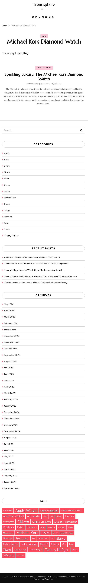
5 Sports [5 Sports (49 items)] (7, 510)
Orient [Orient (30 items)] (55, 533)
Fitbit (6, 178)
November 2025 (11, 342)
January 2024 (10, 482)
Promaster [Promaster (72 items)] (22, 538)
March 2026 (9, 317)
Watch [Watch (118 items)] (8, 555)
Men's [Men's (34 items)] (70, 527)
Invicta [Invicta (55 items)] (51, 527)
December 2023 (11, 488)
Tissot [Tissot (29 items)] (71, 544)
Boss (6, 159)
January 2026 (10, 329)
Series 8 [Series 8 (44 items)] (55, 544)
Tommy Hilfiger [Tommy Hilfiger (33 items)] (35, 550)
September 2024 (12, 431)
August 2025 (10, 361)
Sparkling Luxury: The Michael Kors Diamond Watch (44, 76)
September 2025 (12, 355)
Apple (7, 153)
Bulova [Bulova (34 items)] (59, 516)
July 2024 (8, 444)
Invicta (7, 191)
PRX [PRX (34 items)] (33, 538)
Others (7, 210)
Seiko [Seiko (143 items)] (61, 538)
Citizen (7, 172)
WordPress (49, 579)
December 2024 (11, 412)
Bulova (7, 166)
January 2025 (10, 405)
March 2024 (9, 469)
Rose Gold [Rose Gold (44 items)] (43, 538)
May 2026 (9, 304)
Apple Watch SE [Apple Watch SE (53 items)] (49, 510)
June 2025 (9, 374)
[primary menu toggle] (43, 9)
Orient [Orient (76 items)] (45, 533)
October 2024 (10, 425)
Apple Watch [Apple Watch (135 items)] (26, 510)
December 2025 (11, 336)
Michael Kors (44, 68)
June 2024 (9, 450)
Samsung (8, 216)
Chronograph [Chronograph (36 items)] (8, 522)
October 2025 (10, 348)
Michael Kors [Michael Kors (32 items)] (8, 533)
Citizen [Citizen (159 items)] (23, 521)
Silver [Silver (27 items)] (64, 544)
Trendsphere (44, 4)
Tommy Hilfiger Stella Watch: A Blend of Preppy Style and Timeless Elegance (40, 276)
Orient (7, 204)
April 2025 (9, 386)
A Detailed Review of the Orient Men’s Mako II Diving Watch (32, 257)
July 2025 (8, 367)
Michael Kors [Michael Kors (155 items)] (27, 532)
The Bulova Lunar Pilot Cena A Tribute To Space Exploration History (35, 282)
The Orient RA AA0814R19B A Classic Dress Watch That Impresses (36, 263)
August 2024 (10, 437)
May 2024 (9, 456)
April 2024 (9, 463)
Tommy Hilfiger (11, 235)
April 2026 (9, 310)
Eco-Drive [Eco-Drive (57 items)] (8, 527)
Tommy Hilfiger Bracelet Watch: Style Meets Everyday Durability (34, 270)
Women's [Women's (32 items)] (20, 555)
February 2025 (11, 399)
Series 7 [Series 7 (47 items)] (44, 544)
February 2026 (11, 323)
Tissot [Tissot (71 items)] (7, 549)
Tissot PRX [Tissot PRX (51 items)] (20, 549)
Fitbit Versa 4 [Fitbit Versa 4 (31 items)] (32, 527)
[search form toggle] (53, 17)
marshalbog (34, 83)
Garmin (7, 185)
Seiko (6, 223)
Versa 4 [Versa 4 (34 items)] (75, 550)
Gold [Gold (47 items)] (42, 527)
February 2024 (11, 475)
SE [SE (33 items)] (52, 538)
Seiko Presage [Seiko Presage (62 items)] (29, 544)
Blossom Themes (78, 576)
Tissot (7, 229)
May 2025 (9, 380)
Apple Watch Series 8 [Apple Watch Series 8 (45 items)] (13, 516)
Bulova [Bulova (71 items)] (69, 516)
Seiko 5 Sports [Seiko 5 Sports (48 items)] (10, 544)
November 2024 (11, 418)
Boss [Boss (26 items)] (51, 516)
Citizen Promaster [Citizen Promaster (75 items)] (65, 522)
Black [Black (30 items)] (45, 516)
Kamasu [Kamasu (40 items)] (61, 527)
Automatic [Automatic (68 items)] (33, 516)
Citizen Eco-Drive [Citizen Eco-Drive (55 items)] (41, 521)
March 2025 (9, 393)
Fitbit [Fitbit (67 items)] (20, 527)
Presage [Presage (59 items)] (7, 538)
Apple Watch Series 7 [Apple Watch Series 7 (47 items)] (71, 510)
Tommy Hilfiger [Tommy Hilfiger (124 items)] (57, 549)
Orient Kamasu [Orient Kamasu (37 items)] (67, 533)
